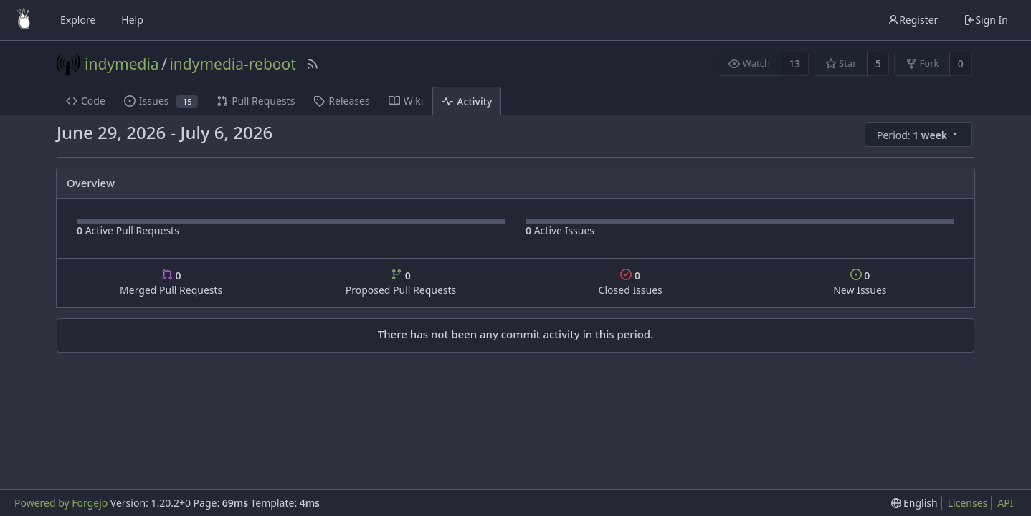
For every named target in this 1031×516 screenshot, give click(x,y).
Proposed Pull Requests (401, 283)
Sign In (986, 20)
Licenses (968, 503)
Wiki (406, 101)
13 (794, 63)
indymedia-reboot (232, 64)
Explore (77, 20)
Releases (341, 101)
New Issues (859, 283)
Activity (467, 101)
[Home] (23, 20)
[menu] (919, 135)
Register (913, 20)
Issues (161, 101)
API (1005, 503)
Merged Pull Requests (171, 283)
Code (85, 101)
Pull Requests (256, 101)
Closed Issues (630, 283)
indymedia (122, 64)
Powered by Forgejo (61, 503)
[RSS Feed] (312, 63)
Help (132, 20)
